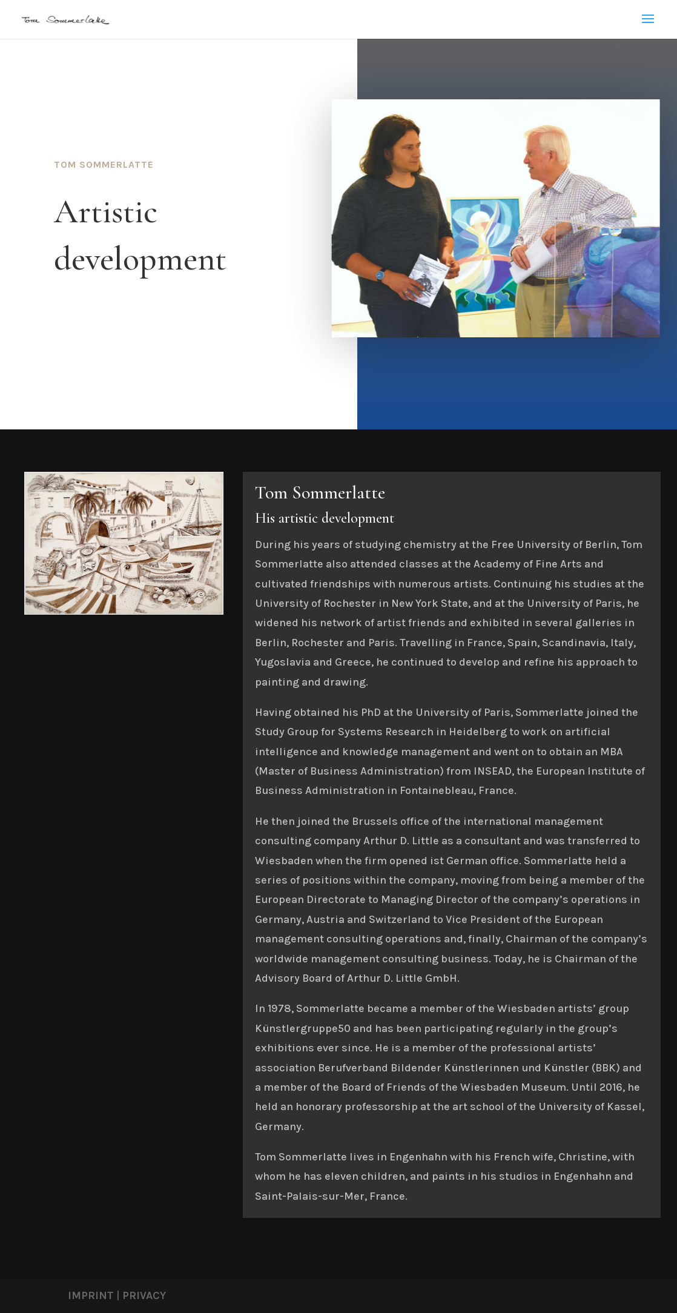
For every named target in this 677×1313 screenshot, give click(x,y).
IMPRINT (91, 1295)
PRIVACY (144, 1295)
